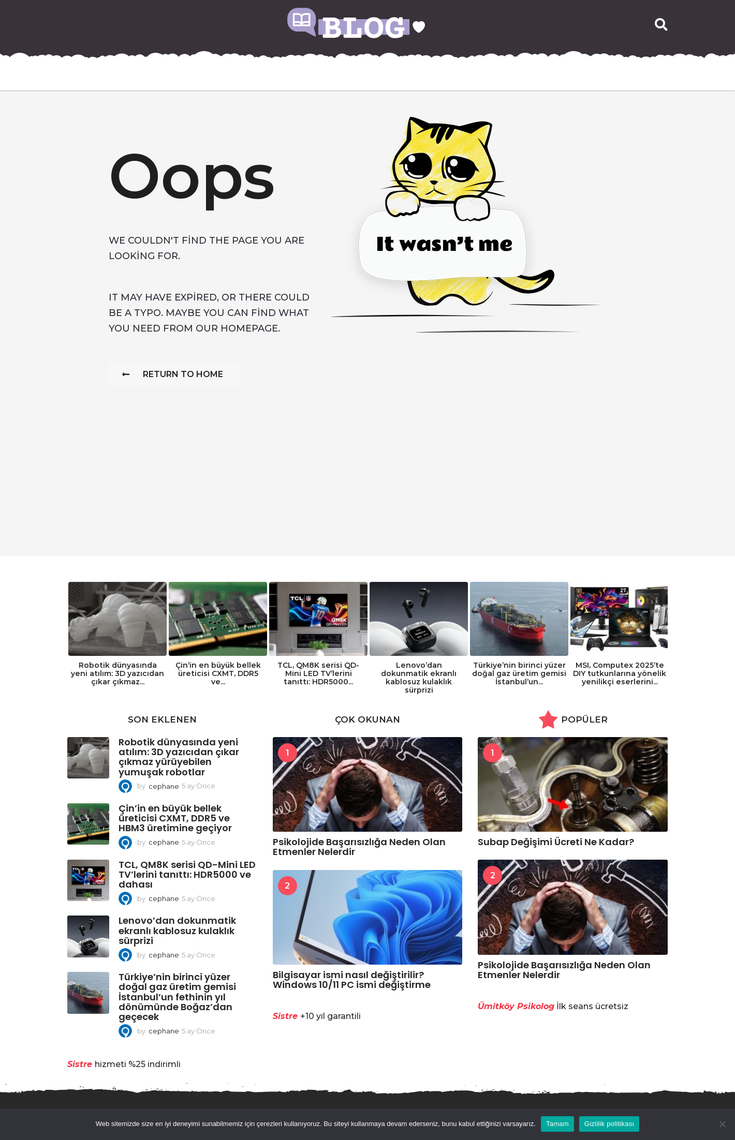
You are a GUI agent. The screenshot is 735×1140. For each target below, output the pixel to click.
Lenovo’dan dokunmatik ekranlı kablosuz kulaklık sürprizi (419, 678)
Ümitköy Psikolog (516, 1006)
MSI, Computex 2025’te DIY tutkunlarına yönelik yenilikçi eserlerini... (619, 673)
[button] (661, 24)
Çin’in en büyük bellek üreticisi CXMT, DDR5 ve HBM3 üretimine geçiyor (175, 818)
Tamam (557, 1124)
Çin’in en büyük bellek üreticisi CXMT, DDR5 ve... (218, 673)
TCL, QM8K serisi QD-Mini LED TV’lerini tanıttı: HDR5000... (318, 673)
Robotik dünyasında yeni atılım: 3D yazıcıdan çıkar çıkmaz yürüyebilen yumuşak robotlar (179, 757)
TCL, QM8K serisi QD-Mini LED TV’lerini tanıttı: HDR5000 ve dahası (187, 874)
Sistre (79, 1064)
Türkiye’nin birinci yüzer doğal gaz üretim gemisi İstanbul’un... (519, 673)
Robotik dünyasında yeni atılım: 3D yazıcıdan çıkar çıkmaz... (117, 673)
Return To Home (172, 374)
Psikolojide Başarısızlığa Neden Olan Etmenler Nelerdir (359, 846)
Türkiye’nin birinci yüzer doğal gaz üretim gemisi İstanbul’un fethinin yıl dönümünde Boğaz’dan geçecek (177, 996)
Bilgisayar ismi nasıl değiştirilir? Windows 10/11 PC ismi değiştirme (352, 979)
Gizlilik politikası (609, 1124)
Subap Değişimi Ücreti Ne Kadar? (556, 841)
